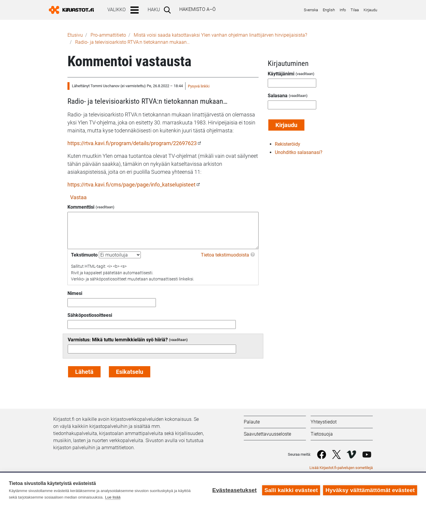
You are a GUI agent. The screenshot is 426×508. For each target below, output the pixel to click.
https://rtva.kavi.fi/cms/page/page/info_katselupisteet (131, 184)
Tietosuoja (322, 434)
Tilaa (355, 10)
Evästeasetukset (234, 490)
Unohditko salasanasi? (298, 152)
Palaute (252, 422)
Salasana (278, 95)
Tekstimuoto (84, 255)
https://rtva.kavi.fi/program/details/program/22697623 (132, 143)
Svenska (311, 10)
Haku (154, 9)
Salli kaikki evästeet (291, 490)
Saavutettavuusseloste (267, 434)
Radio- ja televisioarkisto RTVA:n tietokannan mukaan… (132, 42)
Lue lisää (112, 497)
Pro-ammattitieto (108, 35)
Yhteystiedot (324, 422)
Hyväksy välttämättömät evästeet (370, 490)
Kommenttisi (80, 207)
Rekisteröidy (287, 144)
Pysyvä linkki (198, 86)
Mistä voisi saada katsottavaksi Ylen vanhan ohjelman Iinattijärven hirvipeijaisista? (220, 35)
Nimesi (74, 293)
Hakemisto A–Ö (197, 9)
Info (343, 10)
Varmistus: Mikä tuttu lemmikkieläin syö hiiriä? (118, 340)
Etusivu (75, 35)
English (329, 10)
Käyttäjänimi (281, 74)
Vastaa (78, 197)
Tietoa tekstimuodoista (225, 255)
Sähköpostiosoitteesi (89, 315)
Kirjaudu (370, 10)
